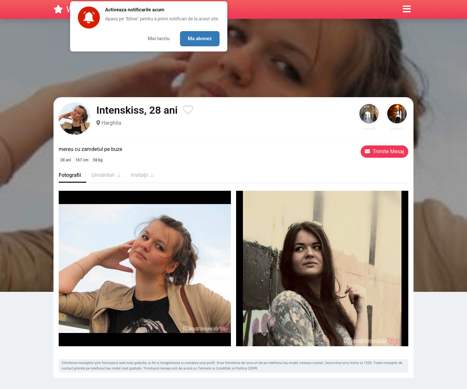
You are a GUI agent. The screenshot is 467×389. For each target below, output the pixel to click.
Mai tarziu (159, 38)
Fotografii (70, 175)
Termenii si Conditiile (214, 368)
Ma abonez (200, 38)
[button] (406, 9)
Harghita (111, 123)
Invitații (142, 175)
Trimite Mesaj (384, 151)
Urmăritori (106, 175)
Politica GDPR (246, 368)
